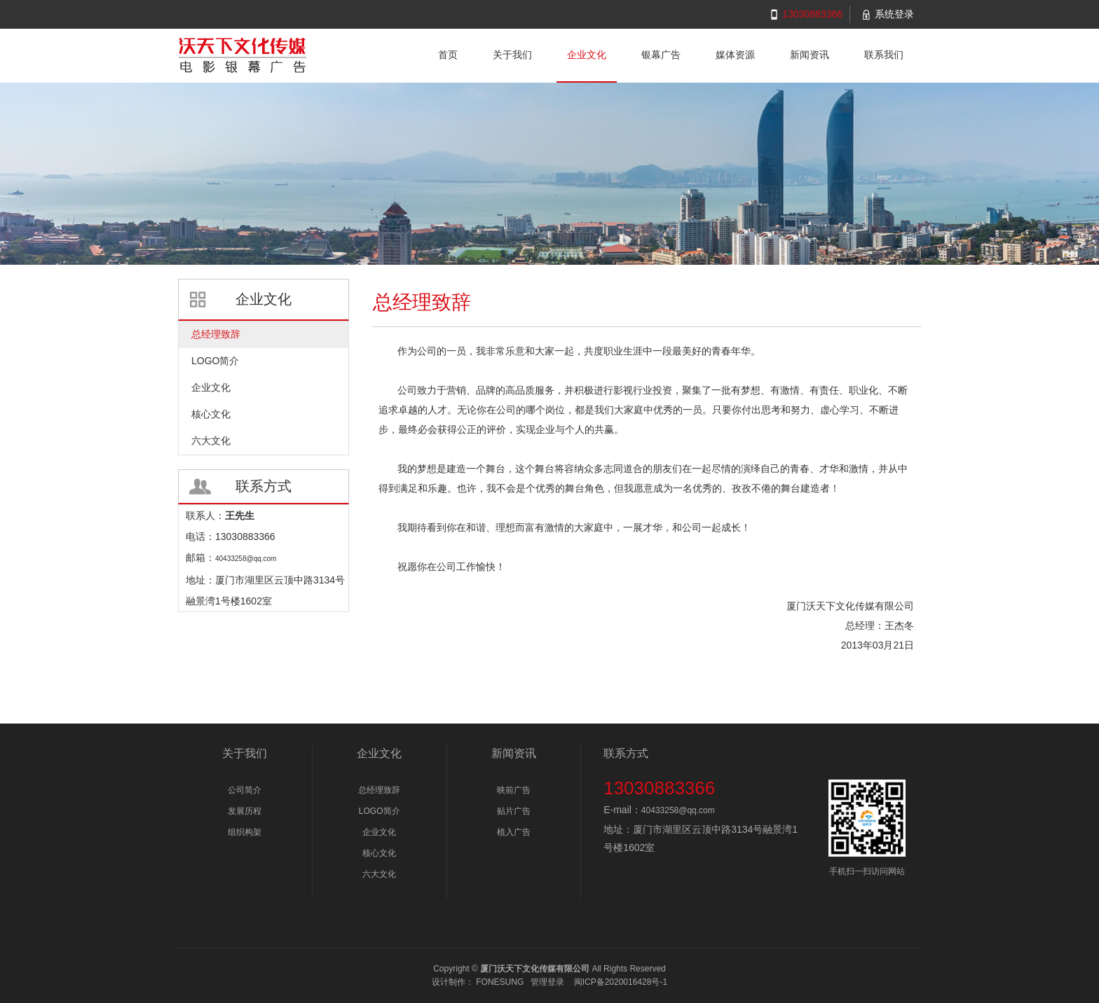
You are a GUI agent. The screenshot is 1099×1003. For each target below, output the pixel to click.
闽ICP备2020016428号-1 (620, 982)
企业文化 (379, 832)
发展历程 (244, 811)
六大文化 (379, 874)
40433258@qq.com (678, 810)
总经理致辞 (379, 790)
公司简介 (244, 790)
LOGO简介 (379, 811)
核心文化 (379, 853)
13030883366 (812, 14)
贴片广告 (514, 811)
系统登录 (894, 14)
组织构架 (244, 832)
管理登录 (547, 982)
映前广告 (514, 790)
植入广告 (514, 832)
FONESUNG (500, 982)
